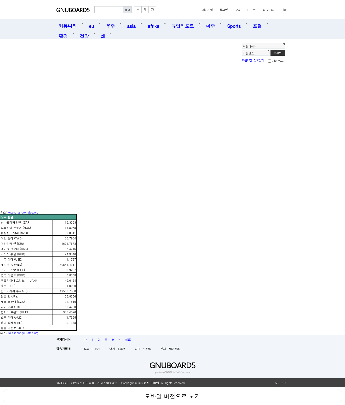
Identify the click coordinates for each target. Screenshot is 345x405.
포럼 (257, 25)
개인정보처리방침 (82, 383)
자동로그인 (278, 61)
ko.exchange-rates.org (23, 212)
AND (128, 339)
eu (91, 25)
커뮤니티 (68, 25)
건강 (84, 34)
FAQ (237, 9)
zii (103, 34)
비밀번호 (248, 53)
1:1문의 (251, 9)
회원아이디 (250, 46)
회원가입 (207, 9)
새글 (283, 9)
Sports (234, 25)
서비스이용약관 (108, 383)
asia (131, 25)
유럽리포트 (182, 25)
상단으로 (280, 383)
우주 (110, 25)
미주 (210, 25)
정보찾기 (259, 60)
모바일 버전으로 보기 (172, 396)
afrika (153, 25)
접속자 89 (268, 9)
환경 (63, 34)
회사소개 (62, 383)
